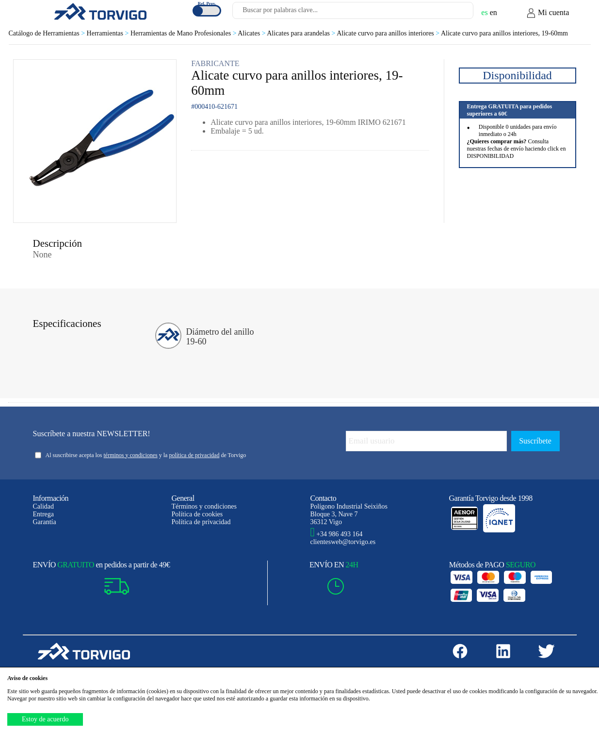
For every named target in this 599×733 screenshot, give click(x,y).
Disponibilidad (517, 75)
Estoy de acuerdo (45, 719)
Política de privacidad (201, 522)
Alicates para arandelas (302, 33)
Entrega (43, 514)
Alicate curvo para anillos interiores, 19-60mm (504, 33)
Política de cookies (197, 514)
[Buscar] (454, 13)
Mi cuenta (547, 13)
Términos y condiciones (204, 506)
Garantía (44, 522)
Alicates (252, 33)
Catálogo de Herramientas (48, 33)
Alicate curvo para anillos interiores (389, 33)
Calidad (43, 506)
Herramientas (108, 33)
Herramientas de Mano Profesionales (184, 33)
